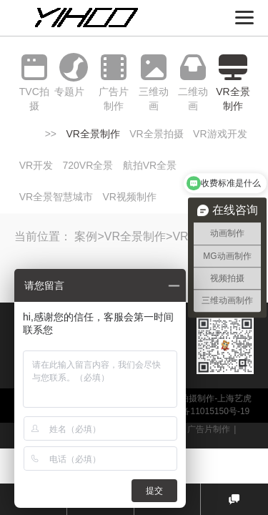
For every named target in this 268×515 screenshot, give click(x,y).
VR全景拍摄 (156, 133)
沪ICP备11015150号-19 (204, 411)
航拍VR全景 (150, 165)
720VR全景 (88, 165)
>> (50, 133)
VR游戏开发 (220, 133)
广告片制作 (208, 429)
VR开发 (36, 165)
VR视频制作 (130, 196)
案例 (85, 236)
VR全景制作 (92, 133)
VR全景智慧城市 (56, 196)
